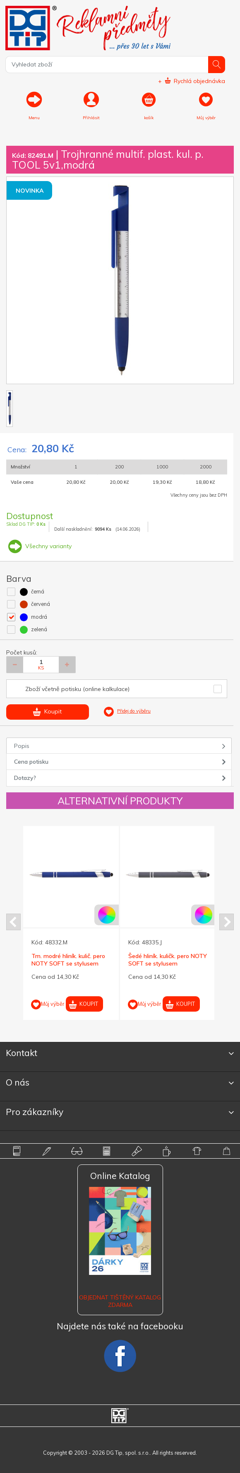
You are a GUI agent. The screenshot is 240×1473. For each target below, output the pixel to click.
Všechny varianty (39, 546)
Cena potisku (31, 761)
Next (226, 922)
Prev (13, 922)
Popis (21, 746)
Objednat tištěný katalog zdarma (120, 1301)
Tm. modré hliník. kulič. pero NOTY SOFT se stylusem (68, 959)
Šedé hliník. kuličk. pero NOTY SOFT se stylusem (167, 959)
